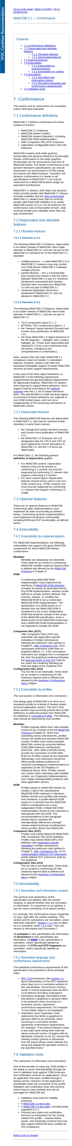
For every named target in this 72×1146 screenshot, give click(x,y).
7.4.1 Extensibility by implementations (43, 67)
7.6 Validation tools (34, 88)
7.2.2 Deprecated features (46, 57)
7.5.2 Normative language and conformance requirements (48, 84)
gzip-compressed (54, 196)
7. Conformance (28, 99)
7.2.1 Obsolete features (44, 54)
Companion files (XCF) (27, 631)
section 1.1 (57, 978)
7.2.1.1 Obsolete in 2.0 (26, 237)
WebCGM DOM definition (50, 585)
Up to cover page (23, 9)
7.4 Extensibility (33, 62)
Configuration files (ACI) (28, 668)
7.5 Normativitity (26, 884)
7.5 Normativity (32, 74)
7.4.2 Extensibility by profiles (47, 71)
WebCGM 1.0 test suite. (36, 1103)
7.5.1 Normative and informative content (43, 79)
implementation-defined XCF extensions (43, 854)
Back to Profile (43, 9)
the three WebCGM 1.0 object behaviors (44, 337)
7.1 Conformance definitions (40, 45)
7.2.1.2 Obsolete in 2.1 (26, 302)
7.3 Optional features (36, 60)
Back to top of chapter (25, 1135)
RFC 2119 (27, 978)
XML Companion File (46, 645)
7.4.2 (43, 925)
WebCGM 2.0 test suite (36, 1106)
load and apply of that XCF (40, 660)
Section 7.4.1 (45, 922)
